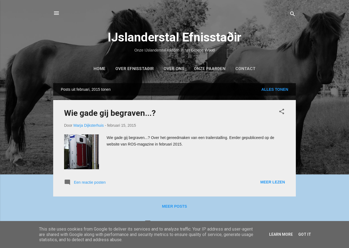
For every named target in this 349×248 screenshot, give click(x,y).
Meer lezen (272, 182)
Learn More (281, 234)
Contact (245, 68)
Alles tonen (274, 89)
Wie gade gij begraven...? (110, 113)
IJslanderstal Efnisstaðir (174, 37)
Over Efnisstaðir (134, 68)
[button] (281, 112)
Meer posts (174, 206)
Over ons (174, 68)
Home (100, 68)
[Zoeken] (292, 15)
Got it (304, 234)
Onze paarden (209, 68)
